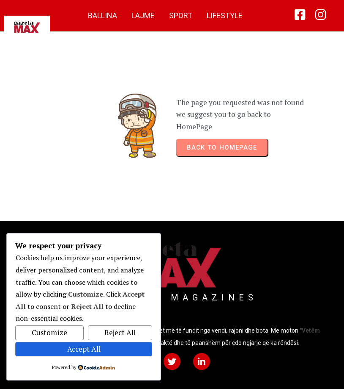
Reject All (120, 332)
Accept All (84, 349)
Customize (49, 332)
